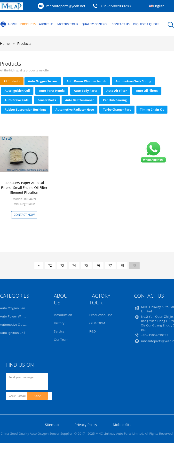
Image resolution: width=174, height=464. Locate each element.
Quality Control (94, 24)
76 (98, 265)
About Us (46, 24)
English (158, 6)
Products (28, 24)
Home (8, 24)
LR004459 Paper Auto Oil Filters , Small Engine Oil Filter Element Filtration (24, 187)
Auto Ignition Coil (17, 91)
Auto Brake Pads (17, 100)
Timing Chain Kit (152, 110)
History (59, 323)
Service (59, 331)
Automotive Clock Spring (133, 81)
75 (86, 265)
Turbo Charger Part (117, 110)
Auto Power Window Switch (86, 81)
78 (122, 265)
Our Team (61, 339)
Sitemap (52, 424)
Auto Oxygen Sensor (42, 81)
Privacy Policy (85, 424)
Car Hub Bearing (115, 100)
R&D (92, 331)
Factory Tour (67, 24)
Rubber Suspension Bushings (25, 110)
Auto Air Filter (116, 91)
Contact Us (120, 24)
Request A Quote (146, 24)
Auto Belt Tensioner (79, 100)
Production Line (101, 315)
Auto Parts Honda (52, 91)
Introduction (63, 315)
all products (12, 81)
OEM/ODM (97, 323)
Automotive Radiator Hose (74, 110)
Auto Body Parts (85, 91)
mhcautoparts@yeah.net (65, 6)
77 (110, 265)
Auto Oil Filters (147, 91)
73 (62, 265)
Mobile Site (122, 424)
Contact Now (24, 215)
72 (50, 265)
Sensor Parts (47, 100)
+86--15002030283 (116, 6)
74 (74, 265)
